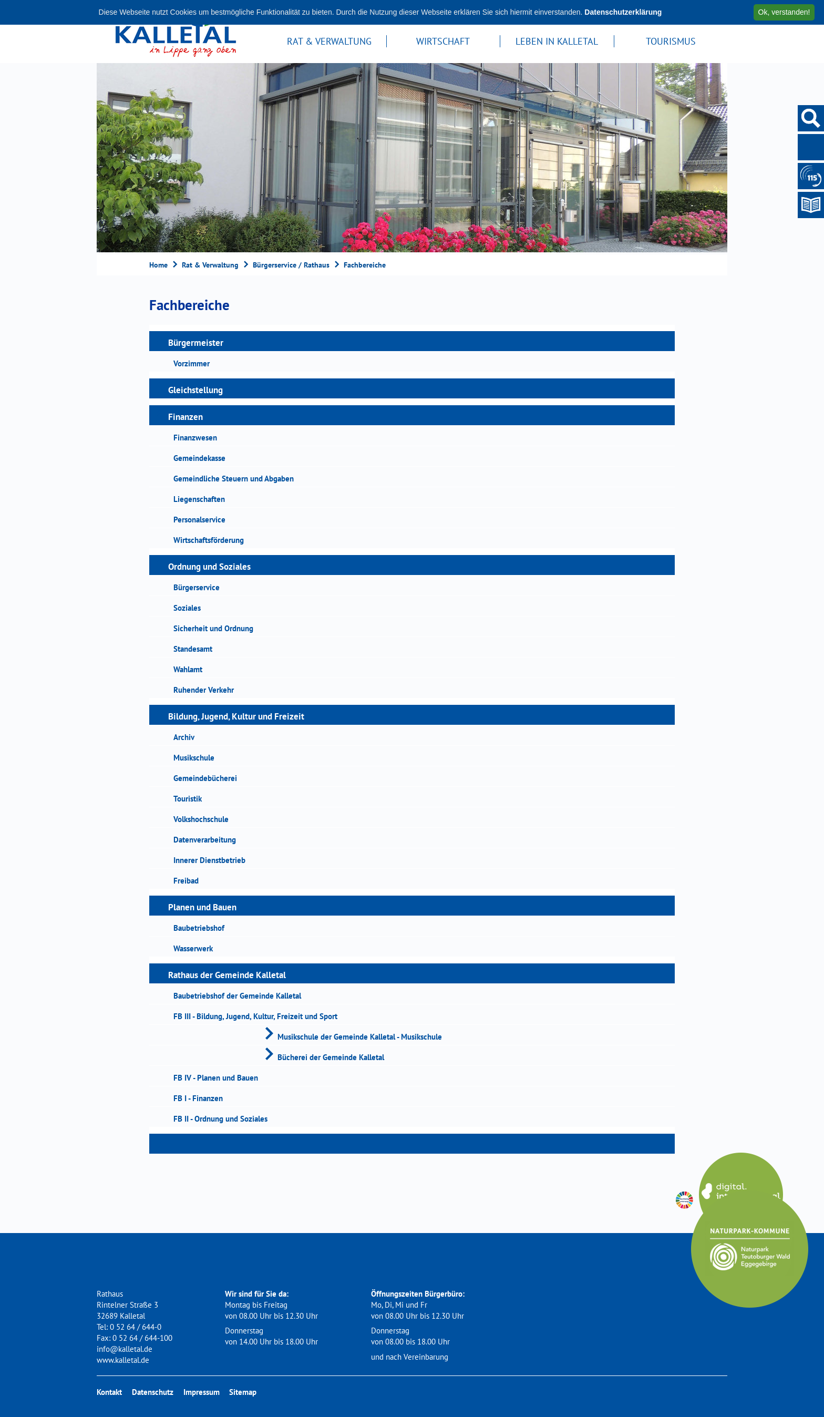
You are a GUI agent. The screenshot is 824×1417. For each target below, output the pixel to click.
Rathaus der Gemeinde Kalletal (227, 975)
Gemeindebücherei (205, 778)
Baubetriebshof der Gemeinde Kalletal (237, 996)
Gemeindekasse (199, 458)
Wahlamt (187, 669)
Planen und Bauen (202, 907)
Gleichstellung (195, 390)
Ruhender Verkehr (203, 690)
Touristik (187, 799)
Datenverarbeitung (204, 840)
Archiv (183, 737)
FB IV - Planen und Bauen (215, 1078)
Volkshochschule (201, 819)
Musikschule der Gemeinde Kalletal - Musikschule (359, 1037)
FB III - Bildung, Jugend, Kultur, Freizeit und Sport (255, 1016)
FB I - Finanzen (198, 1098)
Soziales (187, 608)
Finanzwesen (195, 438)
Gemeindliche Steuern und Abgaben (233, 479)
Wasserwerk (193, 948)
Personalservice (199, 520)
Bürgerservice (196, 587)
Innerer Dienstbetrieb (209, 860)
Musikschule (193, 758)
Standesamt (192, 649)
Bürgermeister (195, 342)
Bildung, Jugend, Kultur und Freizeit (236, 716)
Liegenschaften (199, 499)
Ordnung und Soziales (209, 566)
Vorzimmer (191, 363)
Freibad (186, 881)
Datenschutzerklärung (623, 12)
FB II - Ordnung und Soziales (220, 1119)
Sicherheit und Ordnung (213, 628)
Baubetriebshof (198, 928)
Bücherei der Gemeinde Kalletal (330, 1057)
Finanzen (185, 417)
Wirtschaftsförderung (208, 540)
